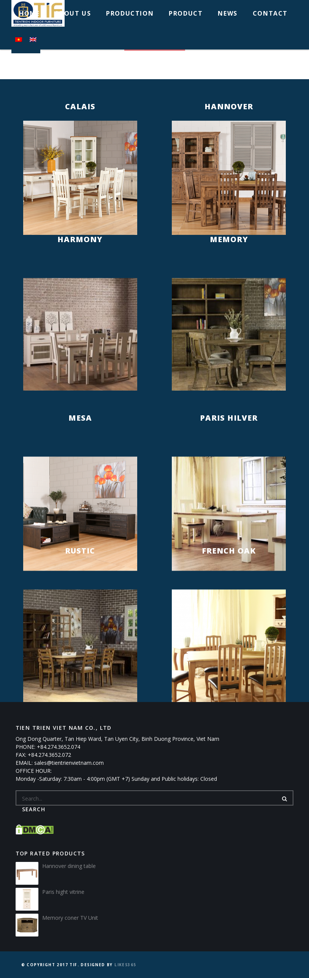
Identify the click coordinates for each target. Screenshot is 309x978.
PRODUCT (186, 13)
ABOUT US (73, 13)
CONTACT (270, 13)
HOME (29, 13)
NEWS (227, 13)
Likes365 (125, 964)
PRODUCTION (130, 13)
